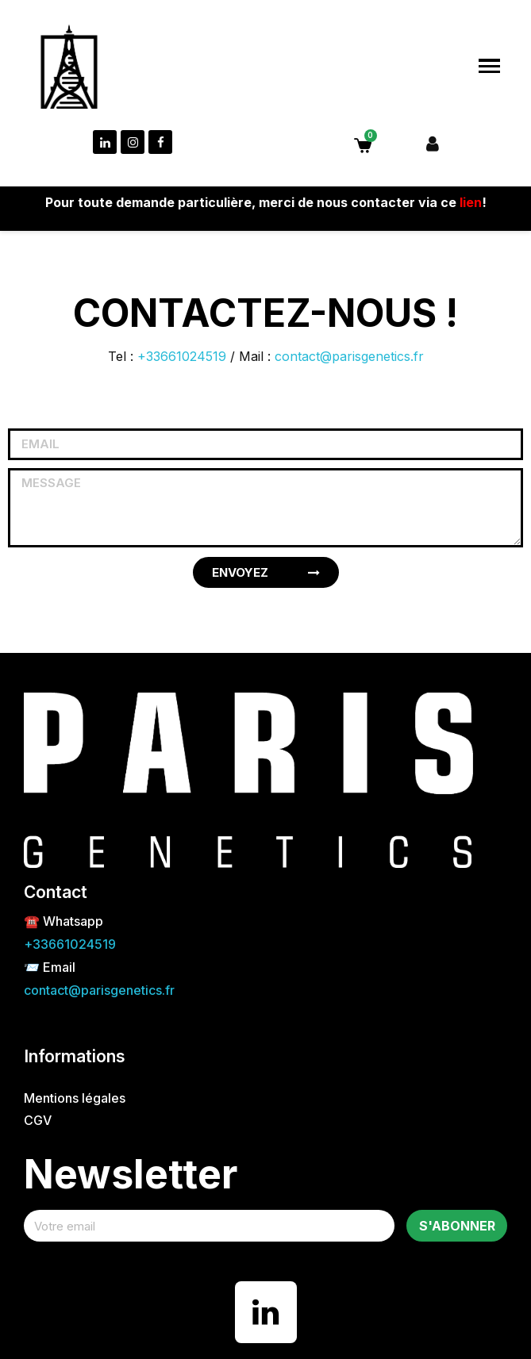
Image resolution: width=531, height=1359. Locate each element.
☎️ (33, 921)
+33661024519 (181, 356)
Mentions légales (74, 1098)
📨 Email (49, 967)
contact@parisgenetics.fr (349, 356)
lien (471, 202)
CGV (38, 1120)
